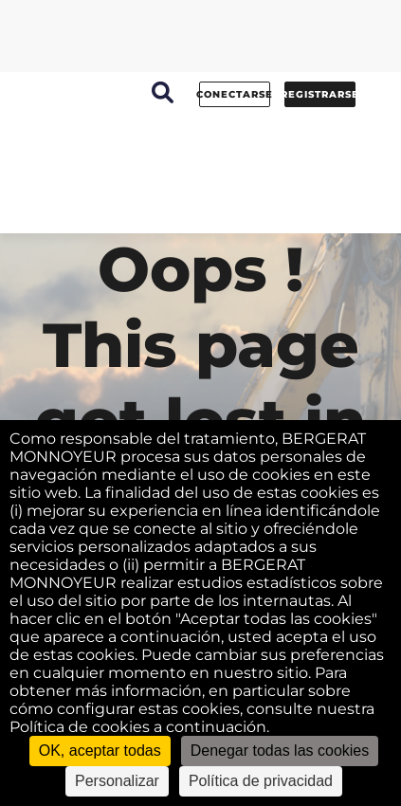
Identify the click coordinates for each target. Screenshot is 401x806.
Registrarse (319, 94)
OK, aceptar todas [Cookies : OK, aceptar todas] (100, 750)
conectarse (234, 94)
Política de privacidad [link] (261, 781)
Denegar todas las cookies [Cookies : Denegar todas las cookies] (280, 750)
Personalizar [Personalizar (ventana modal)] (117, 781)
